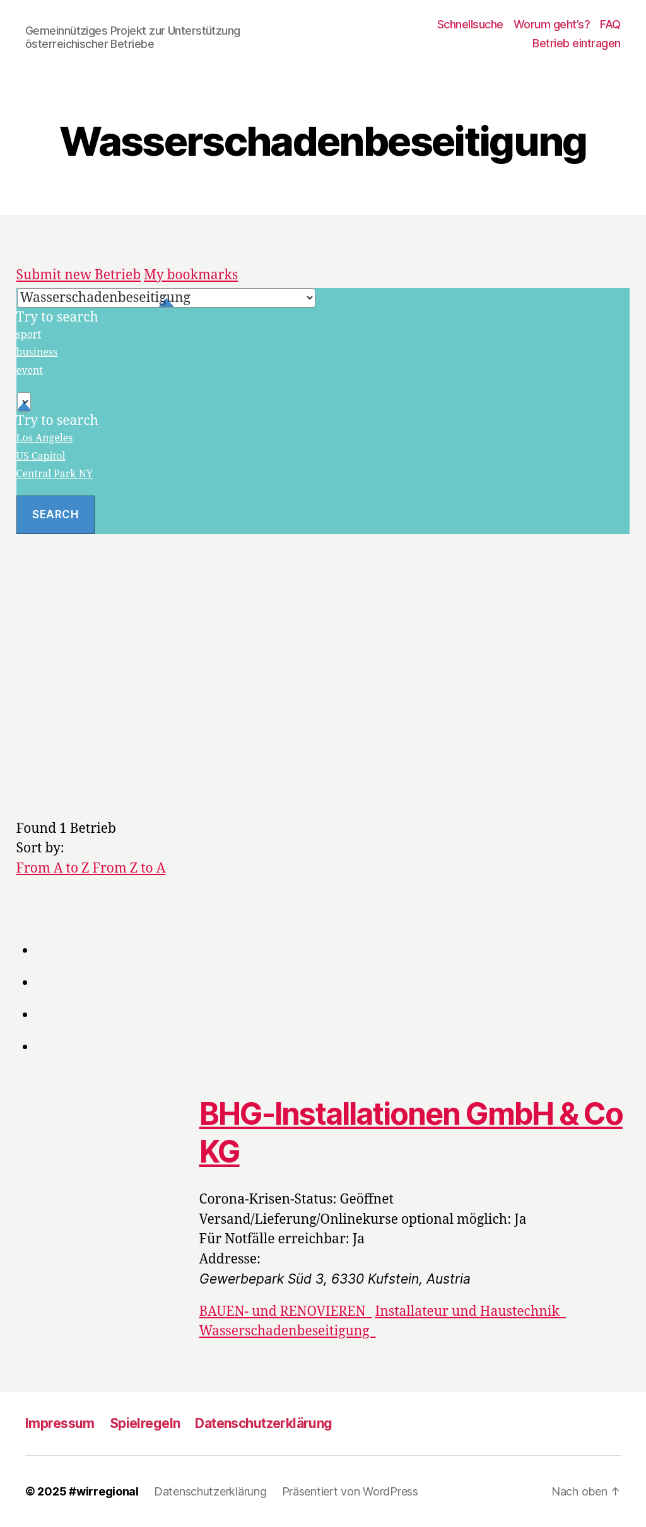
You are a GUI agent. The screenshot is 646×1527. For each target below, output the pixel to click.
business (37, 352)
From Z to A (129, 868)
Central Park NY (54, 474)
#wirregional (104, 1491)
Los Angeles (44, 438)
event (29, 370)
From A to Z (54, 868)
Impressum (60, 1423)
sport (28, 334)
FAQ (610, 24)
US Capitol (41, 456)
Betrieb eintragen (576, 43)
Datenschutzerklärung (263, 1423)
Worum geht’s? (552, 24)
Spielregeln (145, 1423)
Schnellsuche (470, 24)
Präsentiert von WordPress (350, 1491)
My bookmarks (191, 275)
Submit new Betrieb (78, 275)
